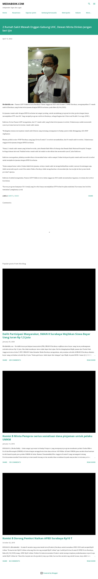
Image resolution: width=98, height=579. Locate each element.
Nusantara (16, 13)
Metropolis (66, 13)
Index (16, 196)
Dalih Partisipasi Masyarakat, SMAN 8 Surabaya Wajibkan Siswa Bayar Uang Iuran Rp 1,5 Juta (46, 335)
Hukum (78, 13)
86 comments (14, 561)
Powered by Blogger (49, 573)
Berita (11, 196)
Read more (91, 360)
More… (88, 13)
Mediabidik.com (13, 3)
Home (5, 13)
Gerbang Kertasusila (49, 13)
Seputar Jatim (31, 13)
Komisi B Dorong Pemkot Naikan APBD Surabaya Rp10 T (37, 538)
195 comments (15, 462)
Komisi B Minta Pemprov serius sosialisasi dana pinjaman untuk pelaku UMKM (47, 437)
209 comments (15, 360)
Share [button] (90, 196)
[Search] (89, 4)
